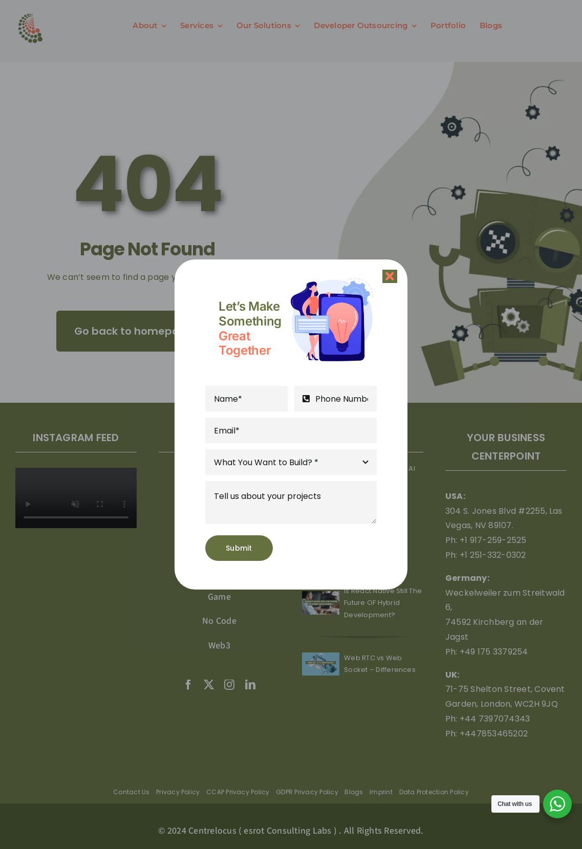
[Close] (389, 276)
